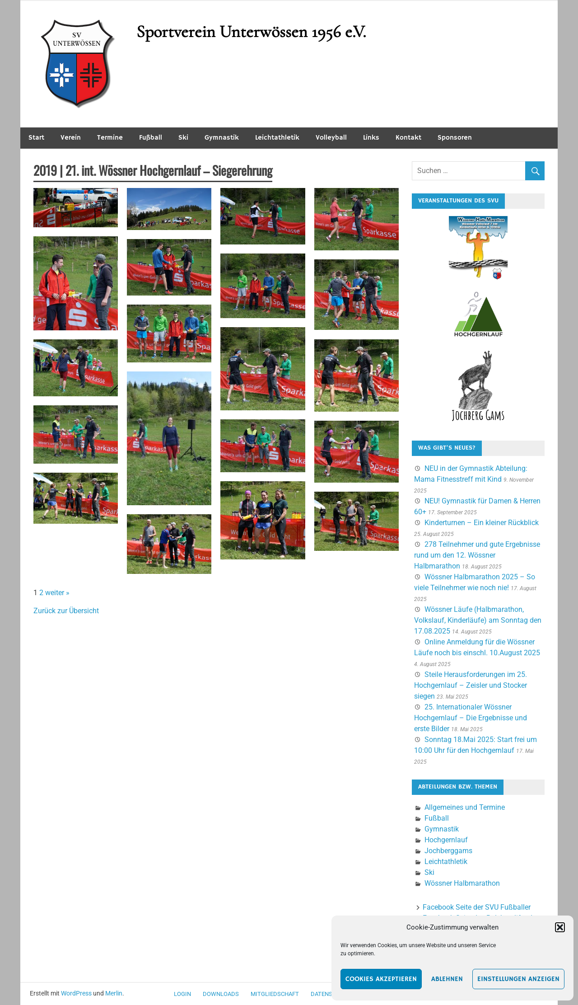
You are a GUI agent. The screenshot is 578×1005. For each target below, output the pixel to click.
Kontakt (408, 137)
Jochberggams (448, 850)
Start (36, 137)
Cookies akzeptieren (381, 979)
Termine (110, 137)
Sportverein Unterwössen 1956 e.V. (251, 31)
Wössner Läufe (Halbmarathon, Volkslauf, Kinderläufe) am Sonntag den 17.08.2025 (477, 620)
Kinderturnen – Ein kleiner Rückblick (481, 522)
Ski (183, 137)
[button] (559, 927)
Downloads (221, 994)
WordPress (76, 993)
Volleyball (331, 137)
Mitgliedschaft (275, 994)
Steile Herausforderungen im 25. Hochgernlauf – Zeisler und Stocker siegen (470, 685)
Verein (71, 137)
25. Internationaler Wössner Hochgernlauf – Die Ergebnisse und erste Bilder (470, 718)
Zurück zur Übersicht (66, 610)
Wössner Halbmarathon (462, 883)
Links (371, 137)
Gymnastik (222, 137)
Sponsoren (455, 137)
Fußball (150, 137)
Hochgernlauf (446, 840)
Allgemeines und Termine (464, 807)
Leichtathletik (277, 137)
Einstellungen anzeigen (518, 979)
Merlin (113, 993)
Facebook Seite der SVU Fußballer (477, 907)
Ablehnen (447, 979)
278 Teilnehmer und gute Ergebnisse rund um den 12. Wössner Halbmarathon (477, 555)
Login (182, 994)
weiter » (57, 592)
